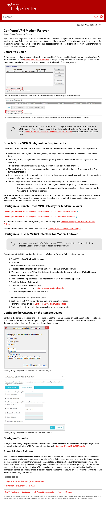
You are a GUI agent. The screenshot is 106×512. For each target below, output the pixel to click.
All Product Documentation (44, 492)
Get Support (26, 492)
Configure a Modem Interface (36, 60)
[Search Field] (53, 17)
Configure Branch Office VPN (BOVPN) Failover (24, 481)
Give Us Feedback (12, 492)
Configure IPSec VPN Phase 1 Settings (64, 229)
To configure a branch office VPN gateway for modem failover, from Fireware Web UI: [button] (41, 212)
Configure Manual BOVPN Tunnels (70, 446)
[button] (96, 17)
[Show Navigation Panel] (3, 7)
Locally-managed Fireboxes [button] (22, 34)
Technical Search (65, 492)
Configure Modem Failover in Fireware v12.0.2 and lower (48, 132)
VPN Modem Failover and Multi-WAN (19, 486)
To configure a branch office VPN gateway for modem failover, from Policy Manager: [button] (40, 217)
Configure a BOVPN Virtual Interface (50, 288)
